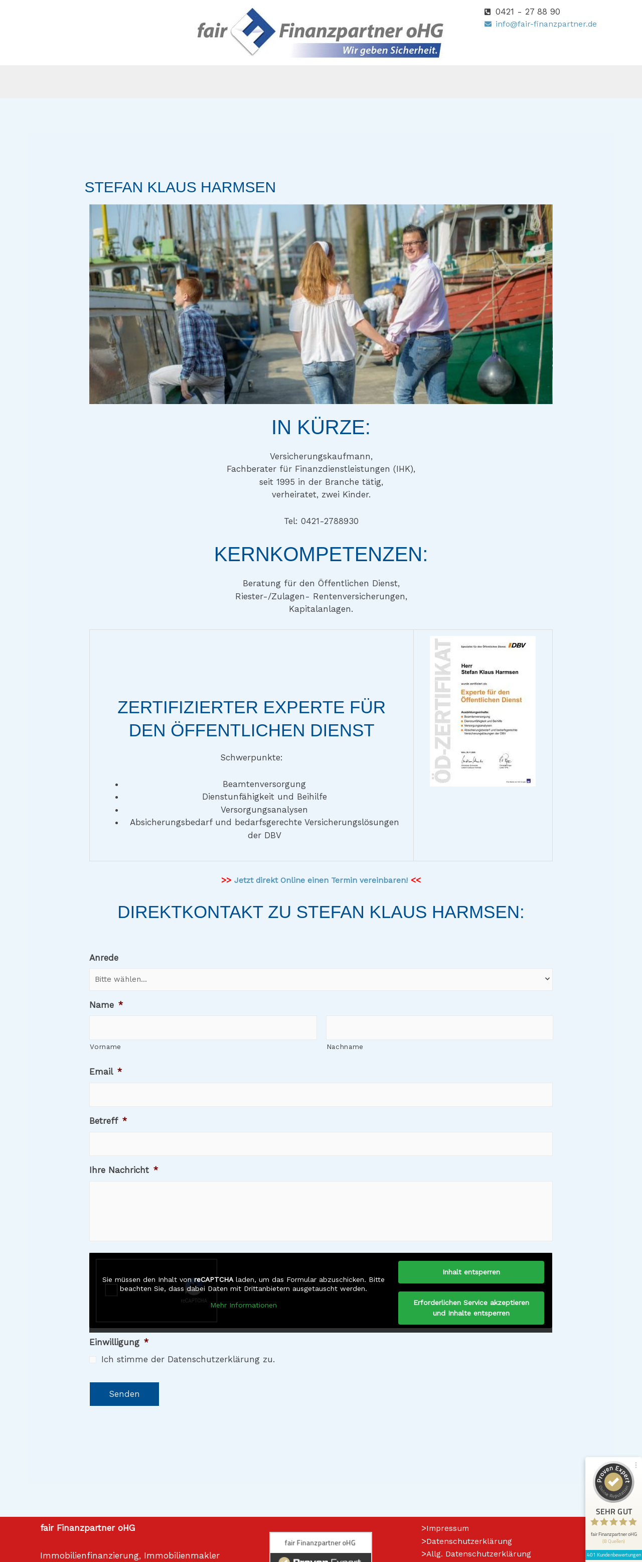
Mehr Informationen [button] (244, 1325)
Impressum (449, 1548)
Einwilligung (118, 1362)
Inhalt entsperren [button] (471, 1292)
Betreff (108, 1121)
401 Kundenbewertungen (608, 1484)
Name (106, 1005)
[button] (173, 81)
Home (123, 81)
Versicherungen (246, 81)
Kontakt (510, 81)
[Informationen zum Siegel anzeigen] (608, 1499)
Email (105, 1072)
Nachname (345, 1047)
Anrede (103, 958)
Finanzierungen (331, 81)
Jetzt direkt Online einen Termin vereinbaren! (321, 880)
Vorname (105, 1047)
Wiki (463, 81)
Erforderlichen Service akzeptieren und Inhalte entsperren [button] (471, 1328)
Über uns (173, 81)
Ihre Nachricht (123, 1170)
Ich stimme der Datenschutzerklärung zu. (188, 1379)
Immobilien (408, 81)
